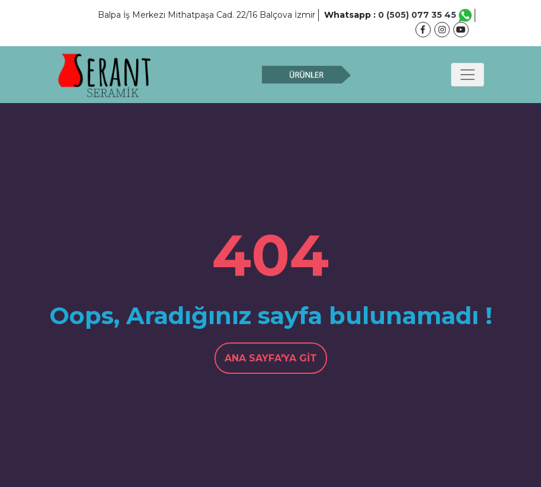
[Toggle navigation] (467, 74)
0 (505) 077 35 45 (425, 14)
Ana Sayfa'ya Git (271, 358)
